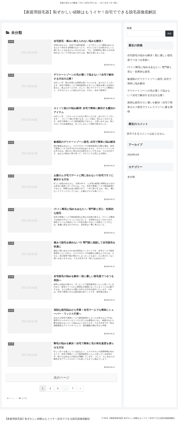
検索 (129, 28)
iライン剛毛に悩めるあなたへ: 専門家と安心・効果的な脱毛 (149, 69)
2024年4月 (133, 154)
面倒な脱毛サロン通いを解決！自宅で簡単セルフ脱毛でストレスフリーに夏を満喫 (149, 107)
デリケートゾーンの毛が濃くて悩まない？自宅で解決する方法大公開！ (148, 93)
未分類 (131, 177)
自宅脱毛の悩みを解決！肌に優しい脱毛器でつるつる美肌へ (149, 57)
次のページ (61, 377)
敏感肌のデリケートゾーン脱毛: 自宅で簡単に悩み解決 (149, 81)
